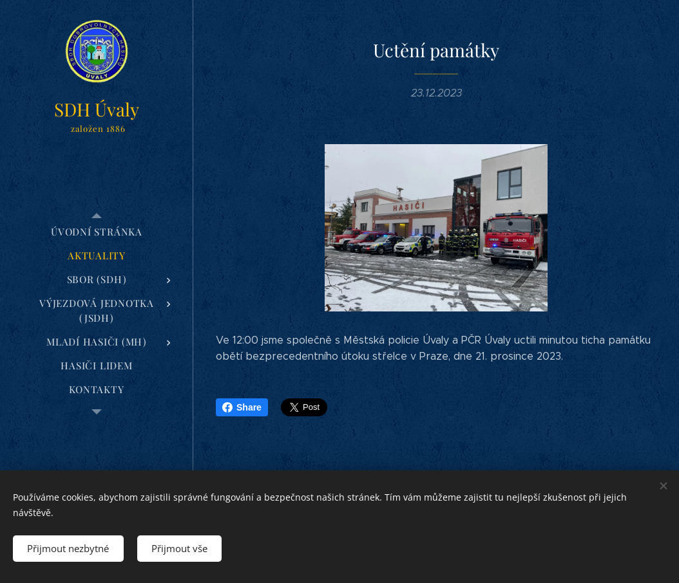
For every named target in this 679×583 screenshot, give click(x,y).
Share (242, 407)
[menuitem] (96, 232)
